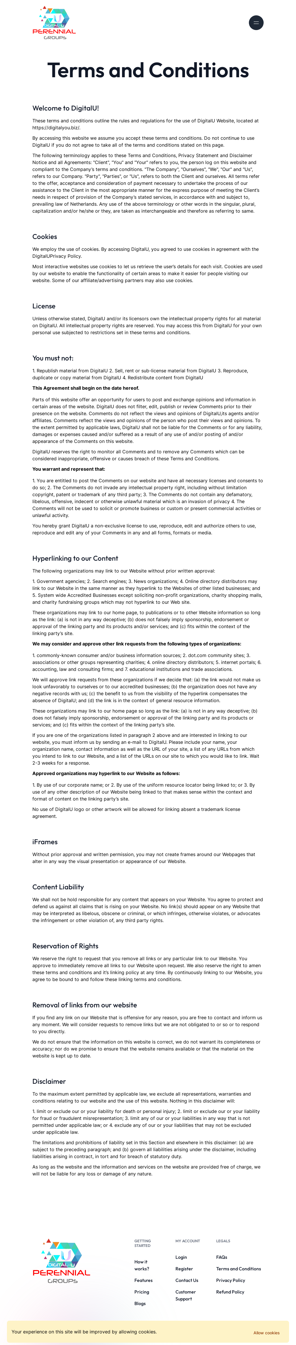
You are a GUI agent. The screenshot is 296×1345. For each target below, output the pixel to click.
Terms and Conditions (238, 1269)
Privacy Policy (230, 1280)
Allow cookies (267, 1332)
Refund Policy (230, 1292)
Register (184, 1269)
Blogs (140, 1303)
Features (143, 1280)
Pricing (141, 1292)
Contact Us (186, 1280)
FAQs (221, 1257)
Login (181, 1257)
